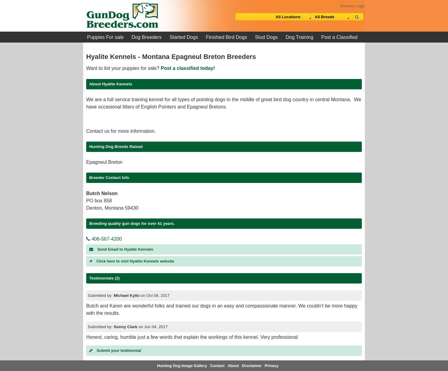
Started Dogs (184, 37)
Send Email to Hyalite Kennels (121, 249)
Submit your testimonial (115, 350)
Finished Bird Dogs (226, 37)
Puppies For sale (105, 37)
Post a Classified (339, 37)
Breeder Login (352, 6)
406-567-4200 (104, 239)
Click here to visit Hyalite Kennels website (131, 261)
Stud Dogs (266, 37)
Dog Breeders (147, 37)
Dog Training (299, 37)
